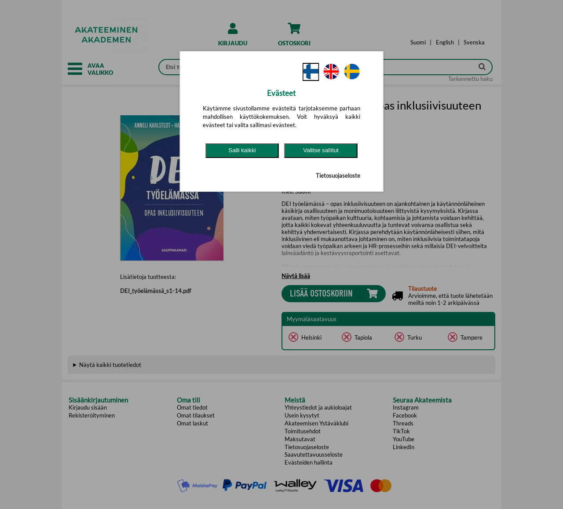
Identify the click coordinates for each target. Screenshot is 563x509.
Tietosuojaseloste (338, 175)
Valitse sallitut (321, 150)
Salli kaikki (242, 150)
